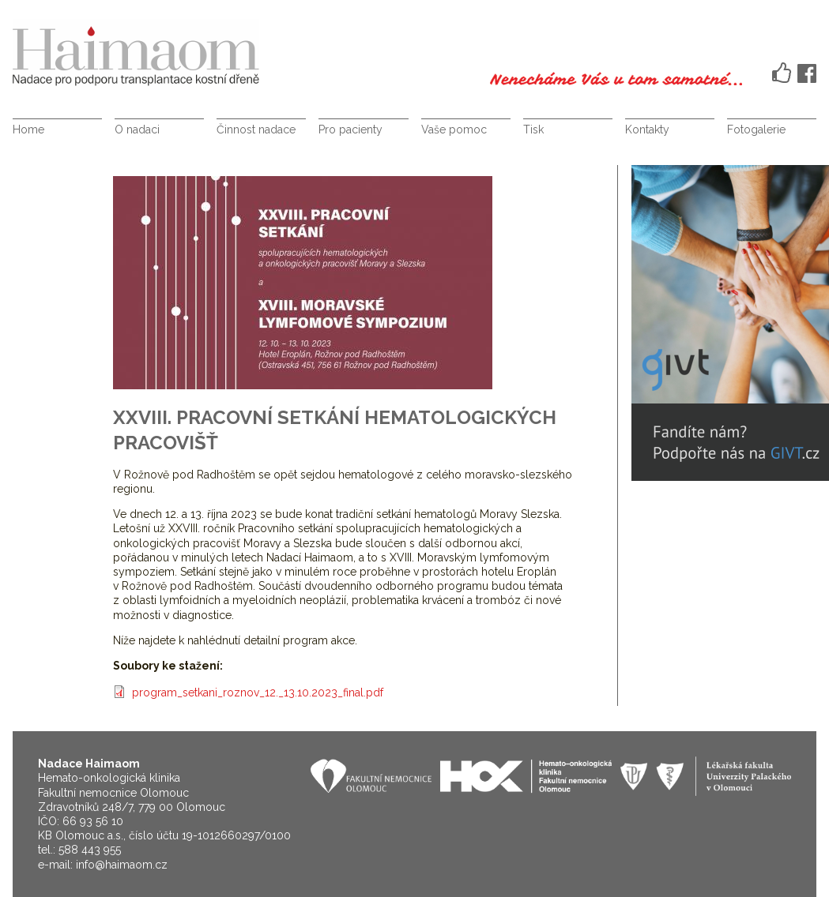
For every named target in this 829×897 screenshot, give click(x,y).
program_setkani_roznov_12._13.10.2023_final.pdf (257, 692)
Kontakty (647, 129)
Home (28, 129)
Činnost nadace (256, 129)
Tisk (533, 129)
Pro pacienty (350, 129)
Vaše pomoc (454, 129)
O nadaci (137, 129)
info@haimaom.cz (122, 864)
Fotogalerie (756, 129)
